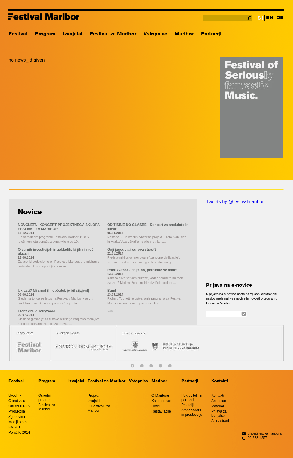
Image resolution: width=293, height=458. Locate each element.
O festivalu (16, 401)
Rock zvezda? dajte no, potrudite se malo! (142, 270)
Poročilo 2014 (19, 432)
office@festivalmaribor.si (265, 433)
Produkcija (16, 411)
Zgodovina (16, 417)
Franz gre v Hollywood (36, 311)
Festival (18, 34)
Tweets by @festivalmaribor (235, 201)
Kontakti (219, 381)
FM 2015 (15, 427)
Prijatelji (187, 405)
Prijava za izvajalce (219, 413)
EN (269, 18)
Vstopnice (155, 34)
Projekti (93, 395)
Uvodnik (14, 395)
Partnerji (211, 34)
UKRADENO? (19, 406)
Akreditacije (220, 401)
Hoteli (156, 406)
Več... (111, 311)
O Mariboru (160, 395)
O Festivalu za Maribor (99, 408)
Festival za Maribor (113, 34)
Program (45, 34)
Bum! (111, 291)
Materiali (217, 406)
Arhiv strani (220, 421)
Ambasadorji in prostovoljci (192, 412)
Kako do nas (161, 401)
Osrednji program (45, 397)
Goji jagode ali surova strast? (131, 249)
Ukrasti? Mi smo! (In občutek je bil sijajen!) (53, 291)
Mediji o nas (17, 422)
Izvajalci (72, 34)
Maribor (184, 34)
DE (279, 18)
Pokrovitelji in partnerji (191, 397)
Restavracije (161, 411)
